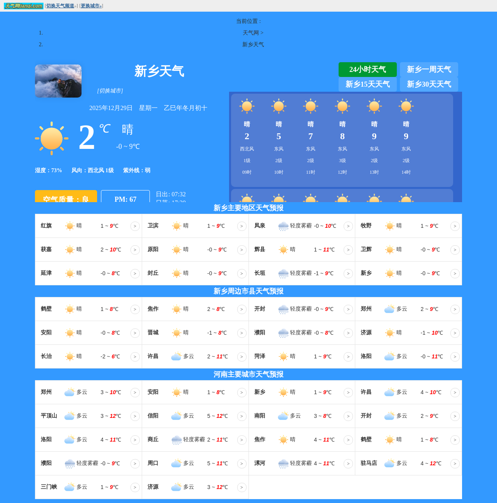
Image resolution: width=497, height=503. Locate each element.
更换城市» (91, 6)
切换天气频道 (60, 6)
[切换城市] (110, 91)
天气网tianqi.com (23, 6)
